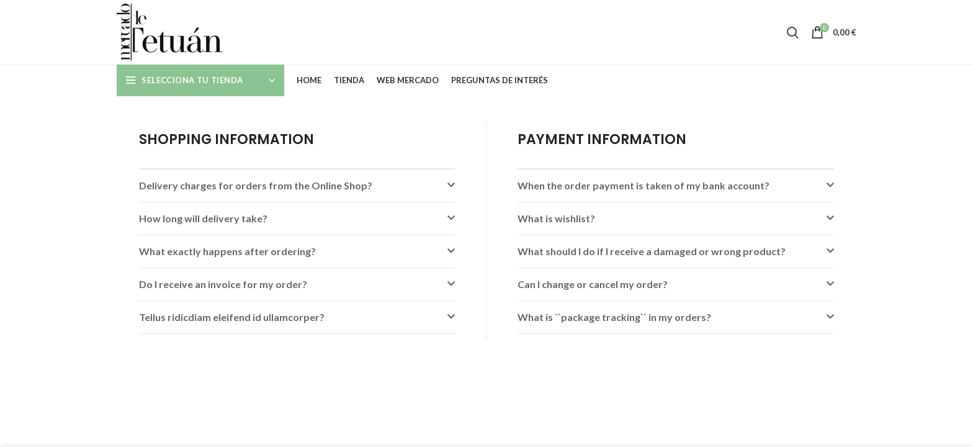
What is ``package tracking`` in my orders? (614, 317)
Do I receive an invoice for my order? (223, 284)
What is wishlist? (556, 218)
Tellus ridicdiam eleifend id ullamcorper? (232, 317)
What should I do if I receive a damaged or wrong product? (652, 251)
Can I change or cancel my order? (593, 284)
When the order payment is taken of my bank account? (643, 185)
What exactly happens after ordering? (227, 251)
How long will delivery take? (203, 218)
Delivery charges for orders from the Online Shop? (255, 185)
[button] (297, 185)
